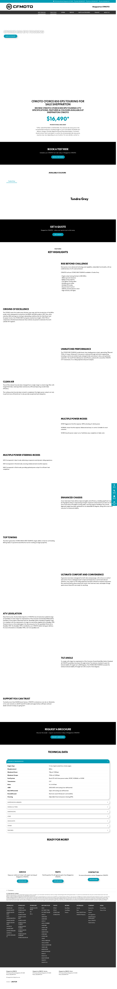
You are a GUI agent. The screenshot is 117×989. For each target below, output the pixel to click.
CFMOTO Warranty (81, 914)
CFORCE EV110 (56, 914)
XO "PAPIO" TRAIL (45, 910)
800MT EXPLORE (45, 958)
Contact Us (90, 908)
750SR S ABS (44, 947)
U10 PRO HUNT (10, 928)
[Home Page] (19, 6)
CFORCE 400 (21, 908)
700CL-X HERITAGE (46, 940)
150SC (43, 908)
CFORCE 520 (21, 912)
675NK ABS (44, 934)
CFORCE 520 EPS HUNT (22, 917)
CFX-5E (55, 910)
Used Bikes (67, 910)
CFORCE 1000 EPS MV (23, 937)
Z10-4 (31, 914)
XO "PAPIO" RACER (46, 912)
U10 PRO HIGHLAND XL (11, 935)
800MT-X (44, 953)
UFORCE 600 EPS (10, 910)
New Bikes (67, 908)
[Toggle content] (58, 761)
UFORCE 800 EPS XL (11, 918)
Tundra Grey (11, 181)
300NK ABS (44, 916)
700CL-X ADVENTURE (46, 945)
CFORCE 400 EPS (22, 910)
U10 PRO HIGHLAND (11, 930)
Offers (63, 12)
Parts (78, 910)
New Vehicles (42, 12)
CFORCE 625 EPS (22, 920)
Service (72, 12)
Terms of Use (103, 910)
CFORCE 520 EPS (22, 914)
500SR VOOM (45, 932)
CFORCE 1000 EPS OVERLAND (22, 934)
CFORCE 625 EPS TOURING (22, 923)
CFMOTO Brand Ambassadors (91, 917)
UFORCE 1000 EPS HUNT (11, 923)
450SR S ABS (44, 927)
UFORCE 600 (9, 908)
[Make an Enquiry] (10, 36)
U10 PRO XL (9, 933)
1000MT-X (44, 960)
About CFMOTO (92, 920)
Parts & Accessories (84, 12)
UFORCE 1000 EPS (11, 920)
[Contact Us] (63, 1)
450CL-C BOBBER (45, 923)
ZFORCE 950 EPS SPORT (34, 908)
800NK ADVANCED (46, 951)
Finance (97, 12)
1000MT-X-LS (44, 962)
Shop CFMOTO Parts (81, 912)
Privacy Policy (103, 908)
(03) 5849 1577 (13, 974)
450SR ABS (44, 925)
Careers (90, 912)
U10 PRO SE (9, 926)
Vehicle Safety (91, 922)
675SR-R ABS (44, 936)
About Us (106, 12)
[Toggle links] (11, 982)
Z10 (30, 911)
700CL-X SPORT (45, 942)
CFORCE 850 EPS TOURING (22, 927)
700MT (43, 938)
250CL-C (44, 914)
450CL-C (44, 921)
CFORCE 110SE (56, 912)
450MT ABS (44, 929)
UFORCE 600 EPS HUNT (10, 913)
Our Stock (53, 12)
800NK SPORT (45, 949)
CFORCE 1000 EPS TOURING (22, 931)
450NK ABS (44, 918)
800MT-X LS (44, 955)
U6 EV (8, 916)
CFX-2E (54, 908)
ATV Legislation (91, 914)
